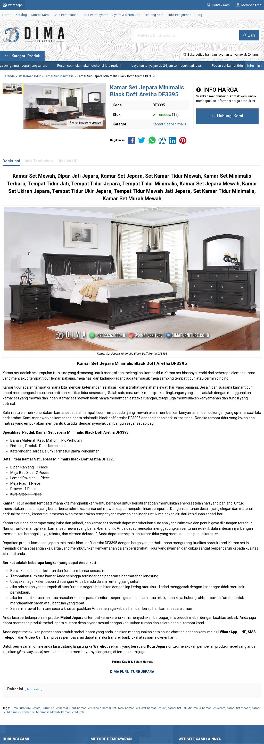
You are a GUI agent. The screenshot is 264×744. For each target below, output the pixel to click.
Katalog (21, 15)
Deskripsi (11, 161)
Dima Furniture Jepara (25, 708)
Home (6, 15)
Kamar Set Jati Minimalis (184, 708)
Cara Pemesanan (66, 15)
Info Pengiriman (179, 15)
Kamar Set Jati (156, 708)
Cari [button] (249, 35)
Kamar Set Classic (89, 708)
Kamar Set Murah (72, 712)
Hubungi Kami (227, 116)
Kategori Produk (22, 56)
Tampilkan (33, 689)
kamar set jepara (45, 543)
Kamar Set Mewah (238, 708)
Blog (198, 15)
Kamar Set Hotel (135, 708)
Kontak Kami (40, 15)
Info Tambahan (39, 161)
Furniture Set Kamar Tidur (59, 708)
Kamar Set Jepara (95, 363)
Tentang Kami (154, 15)
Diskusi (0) (67, 161)
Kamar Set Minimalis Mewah (41, 712)
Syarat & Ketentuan (126, 15)
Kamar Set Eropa (113, 708)
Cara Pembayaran (95, 15)
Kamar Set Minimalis (169, 124)
